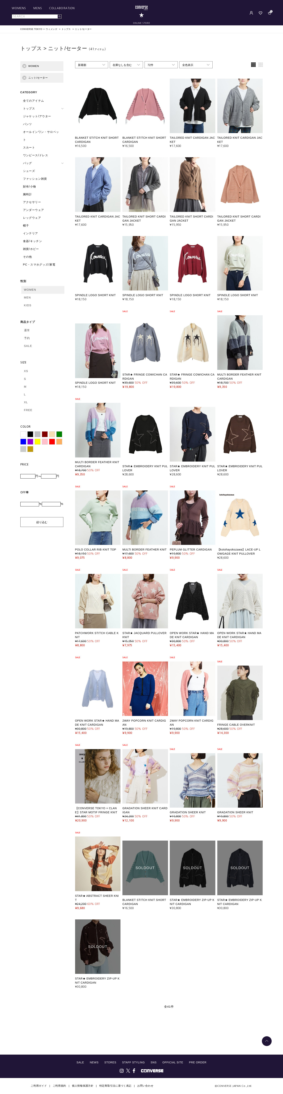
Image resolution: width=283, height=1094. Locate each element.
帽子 (26, 225)
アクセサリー (32, 202)
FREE (28, 410)
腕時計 (27, 194)
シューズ (29, 170)
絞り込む (41, 522)
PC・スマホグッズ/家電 (39, 264)
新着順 (82, 65)
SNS (154, 1062)
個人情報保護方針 (82, 1085)
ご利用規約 (59, 1085)
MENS (37, 8)
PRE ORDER (198, 1062)
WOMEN (30, 289)
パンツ (27, 124)
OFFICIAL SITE (172, 1062)
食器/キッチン (32, 241)
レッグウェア (32, 217)
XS (26, 371)
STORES (110, 1062)
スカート (29, 147)
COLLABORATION (62, 8)
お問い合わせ (145, 1085)
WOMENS (19, 8)
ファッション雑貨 (35, 178)
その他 (27, 256)
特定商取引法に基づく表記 (115, 1085)
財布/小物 (29, 186)
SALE (28, 345)
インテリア (30, 233)
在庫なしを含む (122, 65)
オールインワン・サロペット (41, 135)
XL (26, 402)
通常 (27, 330)
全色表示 (187, 65)
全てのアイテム (33, 100)
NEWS (94, 1062)
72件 (150, 65)
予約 (27, 338)
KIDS (27, 305)
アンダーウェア (33, 209)
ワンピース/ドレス (35, 155)
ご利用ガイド (39, 1085)
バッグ (27, 163)
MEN (27, 297)
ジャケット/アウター (37, 116)
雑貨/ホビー (31, 248)
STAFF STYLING (133, 1062)
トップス (29, 108)
